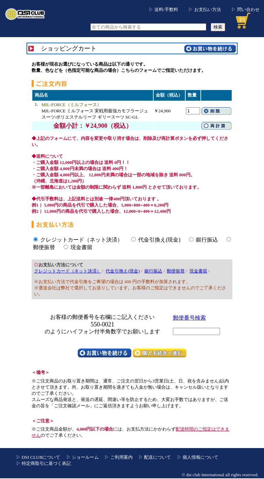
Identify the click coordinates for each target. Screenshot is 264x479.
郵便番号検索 (189, 318)
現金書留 (81, 247)
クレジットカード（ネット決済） (81, 240)
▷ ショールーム (82, 457)
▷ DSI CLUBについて (38, 457)
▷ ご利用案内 (118, 457)
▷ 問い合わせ (245, 9)
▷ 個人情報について (197, 457)
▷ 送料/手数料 (163, 9)
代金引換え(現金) (159, 240)
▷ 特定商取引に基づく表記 (43, 463)
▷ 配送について (155, 457)
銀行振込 (207, 240)
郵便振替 (44, 247)
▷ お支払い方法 (204, 9)
